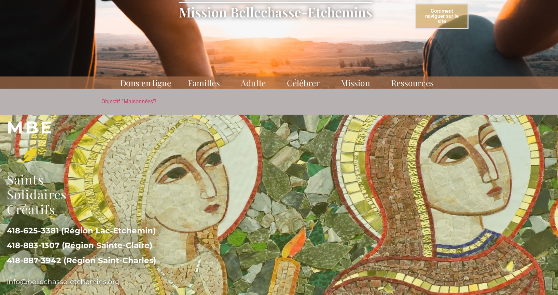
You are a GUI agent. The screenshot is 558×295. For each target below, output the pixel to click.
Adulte (255, 82)
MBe (30, 127)
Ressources (414, 82)
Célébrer (305, 82)
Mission (357, 82)
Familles (206, 82)
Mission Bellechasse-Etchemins (275, 12)
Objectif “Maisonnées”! (128, 101)
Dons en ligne (145, 82)
